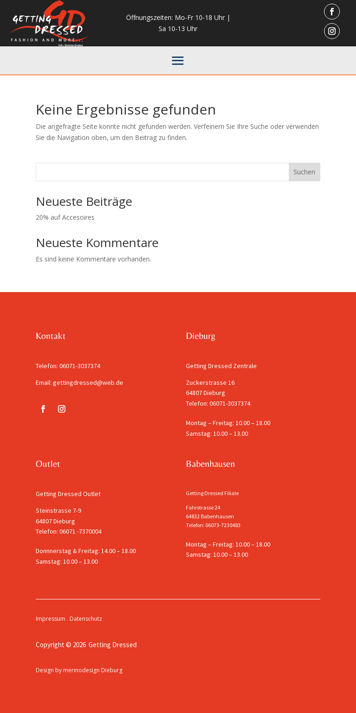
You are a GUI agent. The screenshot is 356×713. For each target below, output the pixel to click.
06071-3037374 (79, 366)
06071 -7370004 (80, 531)
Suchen (304, 171)
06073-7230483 (223, 525)
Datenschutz (86, 619)
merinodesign (81, 670)
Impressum (50, 619)
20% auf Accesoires (65, 217)
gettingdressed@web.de (88, 382)
